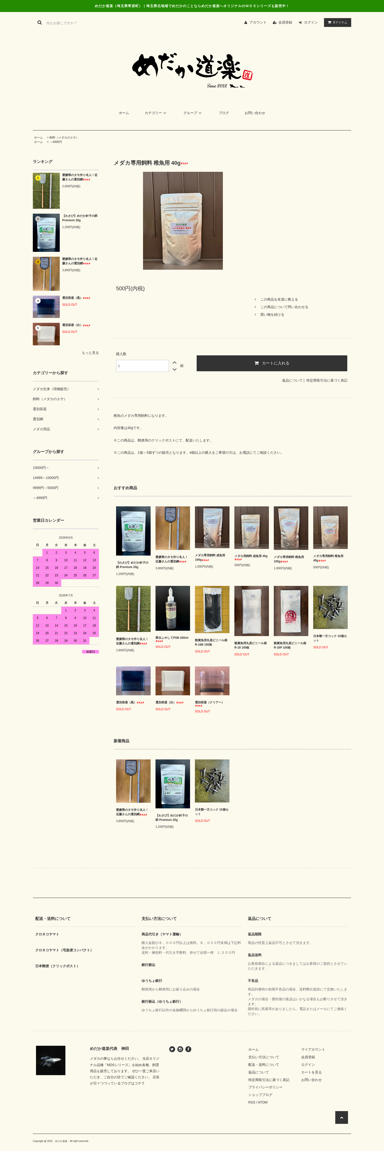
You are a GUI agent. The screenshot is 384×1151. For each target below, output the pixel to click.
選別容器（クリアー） (209, 704)
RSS (251, 1102)
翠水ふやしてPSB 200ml (172, 639)
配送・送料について (263, 1065)
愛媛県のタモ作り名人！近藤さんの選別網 (79, 177)
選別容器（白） (76, 325)
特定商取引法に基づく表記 (327, 380)
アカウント (258, 22)
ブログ (224, 113)
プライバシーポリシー (265, 1087)
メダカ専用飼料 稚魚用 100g (289, 559)
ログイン (311, 22)
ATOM (262, 1102)
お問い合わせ (255, 113)
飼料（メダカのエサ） (64, 137)
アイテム (336, 22)
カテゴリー (156, 113)
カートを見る (311, 1072)
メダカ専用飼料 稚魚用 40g (328, 558)
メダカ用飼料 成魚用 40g (250, 557)
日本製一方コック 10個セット (330, 638)
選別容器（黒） (76, 298)
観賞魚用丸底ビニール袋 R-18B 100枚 (211, 642)
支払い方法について (263, 1057)
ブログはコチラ (133, 1083)
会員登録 (285, 22)
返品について (292, 380)
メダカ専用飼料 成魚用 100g (210, 557)
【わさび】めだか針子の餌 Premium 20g (79, 218)
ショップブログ (260, 1095)
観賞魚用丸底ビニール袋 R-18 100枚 (250, 645)
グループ (193, 113)
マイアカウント (313, 1049)
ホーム (124, 113)
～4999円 (55, 142)
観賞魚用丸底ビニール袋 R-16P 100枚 (290, 645)
